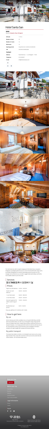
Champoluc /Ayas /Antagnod (16, 33)
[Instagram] (10, 411)
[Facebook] (7, 411)
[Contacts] (31, 1)
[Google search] (37, 1)
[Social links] (34, 1)
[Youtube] (14, 411)
